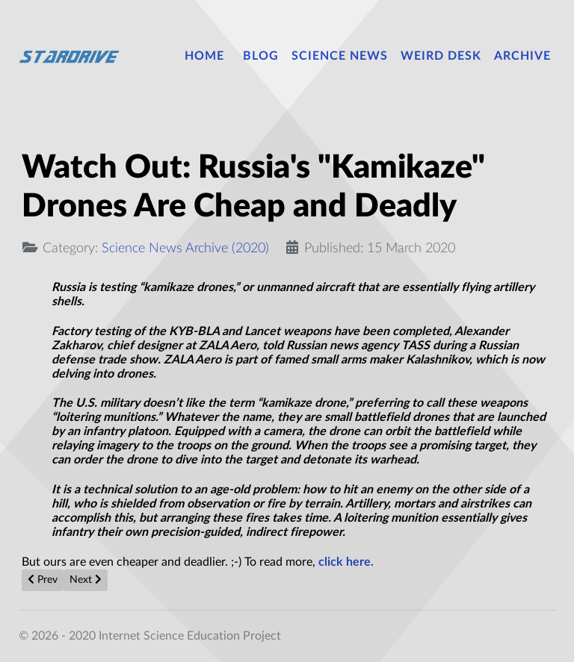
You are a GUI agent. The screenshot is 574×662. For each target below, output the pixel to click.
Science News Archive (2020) (185, 248)
